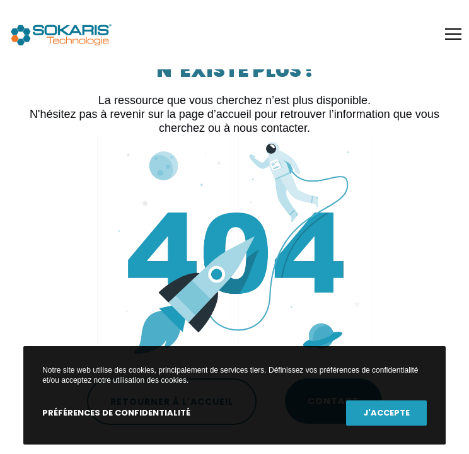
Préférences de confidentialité (116, 413)
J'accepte (386, 413)
